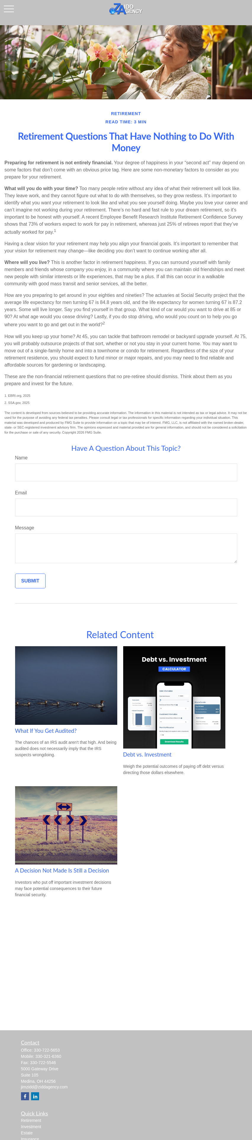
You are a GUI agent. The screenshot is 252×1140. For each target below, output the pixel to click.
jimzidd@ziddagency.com (44, 1087)
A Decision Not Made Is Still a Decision (62, 870)
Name (21, 457)
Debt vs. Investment (147, 754)
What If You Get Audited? (46, 730)
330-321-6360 (48, 1056)
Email (21, 492)
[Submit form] (30, 581)
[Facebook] (25, 1096)
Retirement (31, 1120)
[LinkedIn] (35, 1096)
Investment (31, 1126)
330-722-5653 (47, 1050)
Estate (27, 1133)
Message (24, 527)
